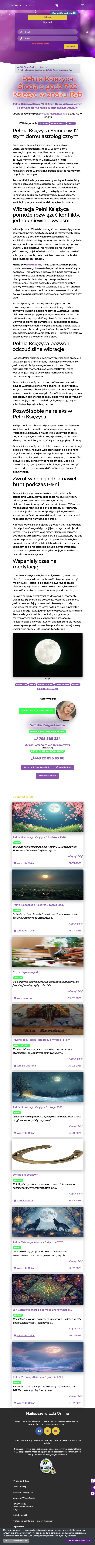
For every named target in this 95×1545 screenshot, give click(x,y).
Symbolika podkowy (25, 1174)
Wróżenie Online (21, 1481)
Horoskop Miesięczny (23, 1492)
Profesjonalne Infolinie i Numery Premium (33, 1521)
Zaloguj (71, 46)
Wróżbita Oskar (26, 863)
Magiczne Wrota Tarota (24, 1498)
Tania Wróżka (19, 1504)
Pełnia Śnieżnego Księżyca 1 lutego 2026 (37, 1107)
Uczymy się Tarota (21, 1045)
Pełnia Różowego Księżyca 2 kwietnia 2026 (39, 837)
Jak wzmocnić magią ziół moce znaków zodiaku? (43, 1309)
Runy (15, 1509)
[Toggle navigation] (82, 5)
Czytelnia (18, 978)
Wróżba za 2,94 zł (47, 775)
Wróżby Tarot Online (21, 5)
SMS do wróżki (20, 1515)
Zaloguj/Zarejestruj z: (64, 12)
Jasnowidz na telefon (23, 1506)
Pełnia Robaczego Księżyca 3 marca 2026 (38, 904)
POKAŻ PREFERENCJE (16, 1540)
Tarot (56, 1440)
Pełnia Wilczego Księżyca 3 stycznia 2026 (38, 1242)
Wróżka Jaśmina (26, 1065)
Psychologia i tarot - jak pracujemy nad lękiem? (42, 1039)
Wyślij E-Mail (63, 767)
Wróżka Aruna (25, 998)
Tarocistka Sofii (25, 1200)
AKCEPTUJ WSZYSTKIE (79, 1540)
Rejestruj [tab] (47, 22)
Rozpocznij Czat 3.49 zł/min (37, 767)
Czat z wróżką (19, 1486)
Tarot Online (20, 1440)
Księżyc (17, 843)
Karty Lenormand (35, 1440)
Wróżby (49, 1440)
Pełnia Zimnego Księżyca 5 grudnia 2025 (38, 1377)
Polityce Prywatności (65, 1536)
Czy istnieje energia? (25, 972)
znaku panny (34, 264)
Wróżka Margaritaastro (53, 113)
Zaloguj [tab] (47, 17)
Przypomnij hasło (40, 44)
